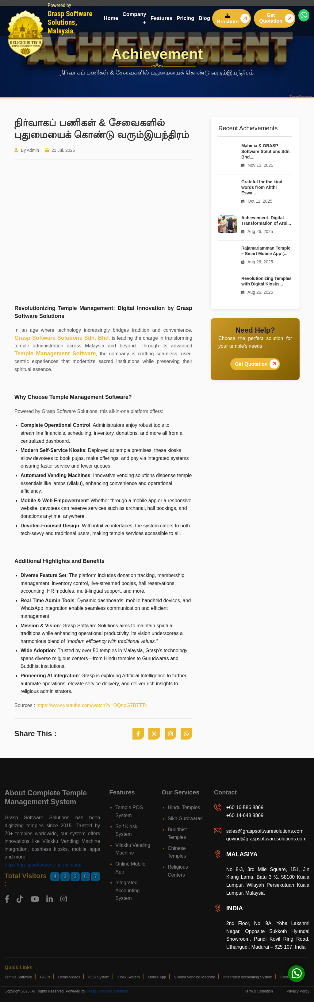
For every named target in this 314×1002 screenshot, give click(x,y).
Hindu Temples (184, 807)
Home (111, 18)
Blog (204, 18)
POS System (98, 977)
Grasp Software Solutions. (107, 991)
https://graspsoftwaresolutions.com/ (43, 864)
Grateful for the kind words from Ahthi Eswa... (261, 187)
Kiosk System (128, 977)
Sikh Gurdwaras (185, 818)
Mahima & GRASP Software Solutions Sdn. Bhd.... (266, 151)
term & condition (259, 991)
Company (134, 18)
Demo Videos (69, 977)
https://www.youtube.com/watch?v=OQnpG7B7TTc (91, 705)
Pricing (185, 18)
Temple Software (18, 977)
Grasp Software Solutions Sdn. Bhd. (62, 338)
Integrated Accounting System (127, 890)
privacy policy (297, 991)
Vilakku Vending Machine (194, 977)
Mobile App (157, 977)
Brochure (228, 18)
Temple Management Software (55, 353)
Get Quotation (270, 18)
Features (161, 18)
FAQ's (45, 977)
